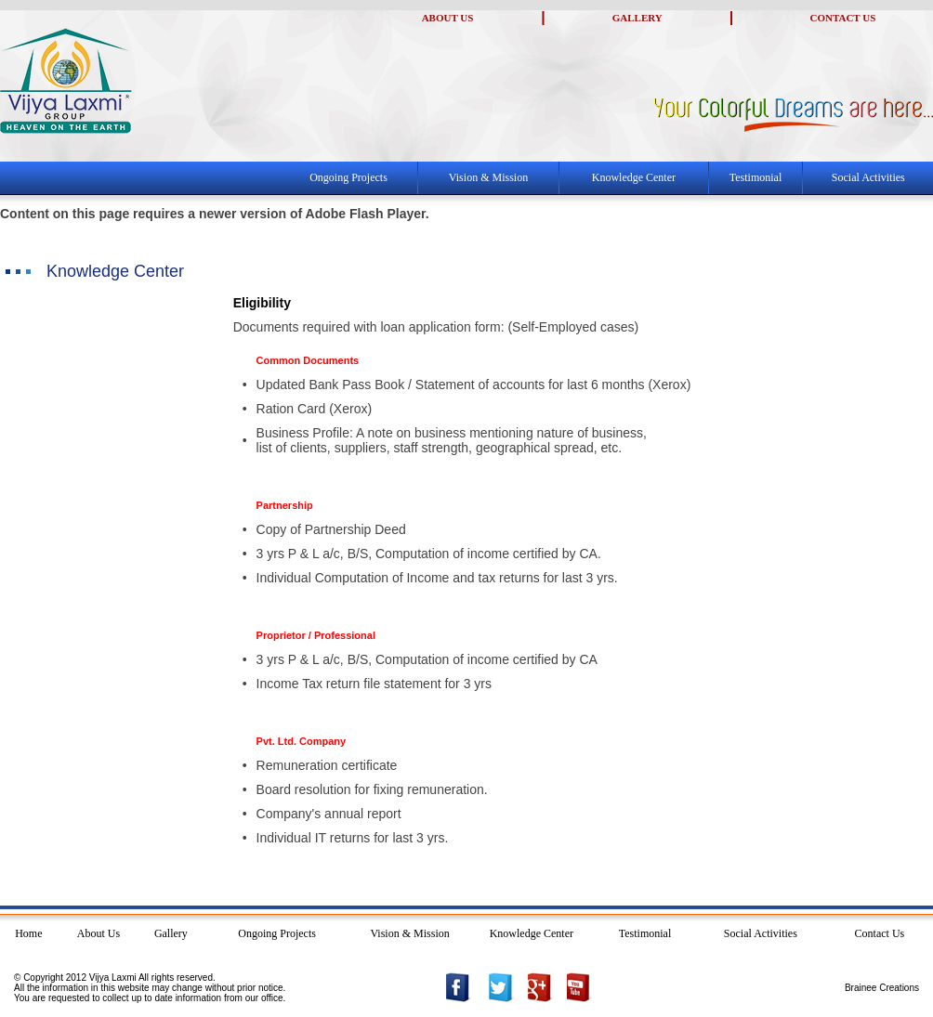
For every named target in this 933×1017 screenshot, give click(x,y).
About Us (98, 933)
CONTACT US (843, 17)
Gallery (171, 933)
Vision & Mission (488, 177)
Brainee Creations (882, 988)
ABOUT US (448, 17)
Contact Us (880, 933)
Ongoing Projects (348, 177)
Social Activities (868, 177)
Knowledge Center (634, 177)
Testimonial (755, 177)
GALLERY (637, 17)
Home (28, 933)
